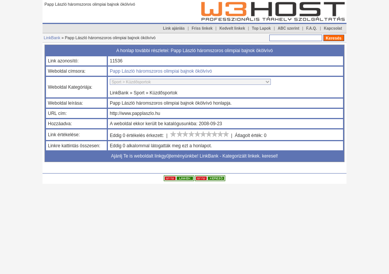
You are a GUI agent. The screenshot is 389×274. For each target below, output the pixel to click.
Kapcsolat (333, 28)
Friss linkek (202, 28)
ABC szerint (288, 28)
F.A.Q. (311, 28)
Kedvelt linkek (232, 28)
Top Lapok (261, 28)
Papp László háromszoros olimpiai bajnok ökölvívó (161, 71)
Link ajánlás (174, 28)
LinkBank (52, 37)
